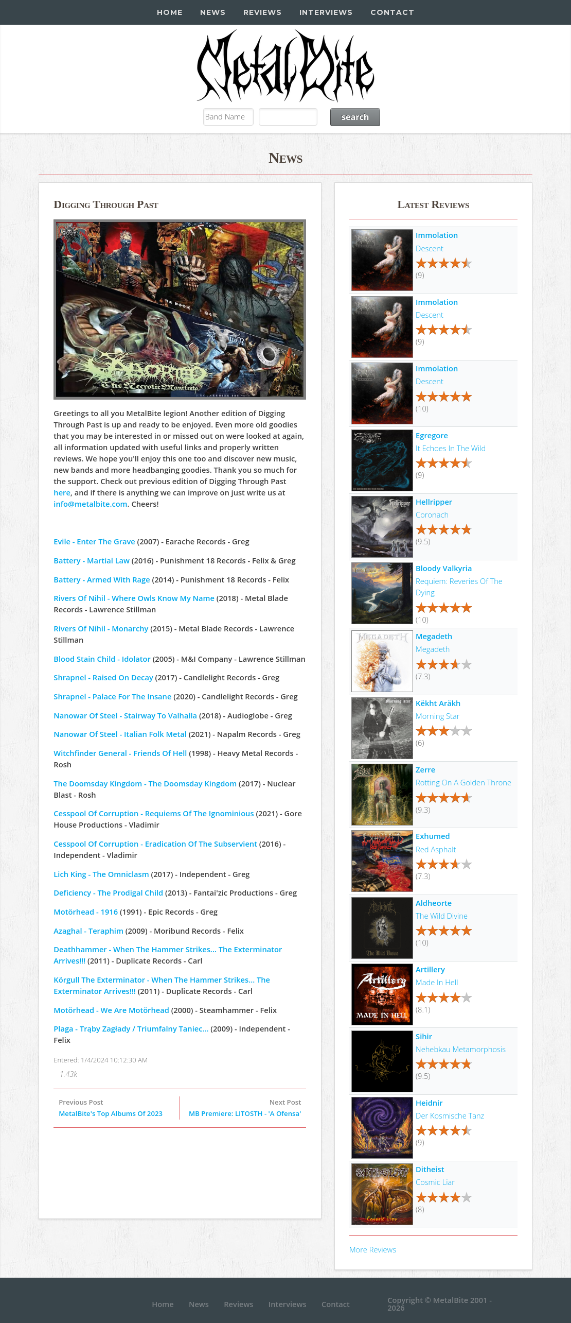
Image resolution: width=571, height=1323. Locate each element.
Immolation (437, 235)
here (61, 492)
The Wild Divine (442, 915)
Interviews (326, 12)
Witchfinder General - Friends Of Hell (120, 753)
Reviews (262, 12)
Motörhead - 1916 (85, 911)
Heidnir (429, 1102)
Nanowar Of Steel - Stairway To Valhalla (125, 715)
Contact (392, 12)
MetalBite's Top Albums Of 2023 (111, 1113)
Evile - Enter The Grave (94, 541)
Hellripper (434, 501)
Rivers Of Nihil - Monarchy (100, 628)
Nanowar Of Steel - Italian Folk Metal (120, 734)
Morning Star (437, 716)
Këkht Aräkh (438, 703)
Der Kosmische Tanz (450, 1115)
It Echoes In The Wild (451, 448)
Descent (429, 248)
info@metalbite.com (90, 504)
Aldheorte (434, 903)
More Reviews (372, 1249)
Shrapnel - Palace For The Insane (112, 696)
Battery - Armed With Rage (101, 579)
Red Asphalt (436, 849)
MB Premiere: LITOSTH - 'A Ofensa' (245, 1113)
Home (170, 12)
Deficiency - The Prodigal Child (108, 892)
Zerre (425, 769)
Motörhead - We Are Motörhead (111, 1010)
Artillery (430, 969)
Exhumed (433, 836)
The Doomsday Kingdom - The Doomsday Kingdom (145, 783)
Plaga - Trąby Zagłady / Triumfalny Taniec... (130, 1028)
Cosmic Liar (435, 1182)
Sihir (424, 1036)
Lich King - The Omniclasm (101, 874)
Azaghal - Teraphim (88, 930)
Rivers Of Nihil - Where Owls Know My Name (134, 598)
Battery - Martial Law (91, 560)
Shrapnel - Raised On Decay (103, 677)
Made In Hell (437, 982)
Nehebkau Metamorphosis (461, 1049)
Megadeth (434, 636)
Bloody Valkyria (444, 568)
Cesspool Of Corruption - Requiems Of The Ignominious (153, 813)
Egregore (432, 435)
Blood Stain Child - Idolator (102, 659)
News (213, 12)
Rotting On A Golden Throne (463, 782)
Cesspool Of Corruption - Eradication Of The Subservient (155, 843)
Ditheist (430, 1169)
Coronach (432, 514)
